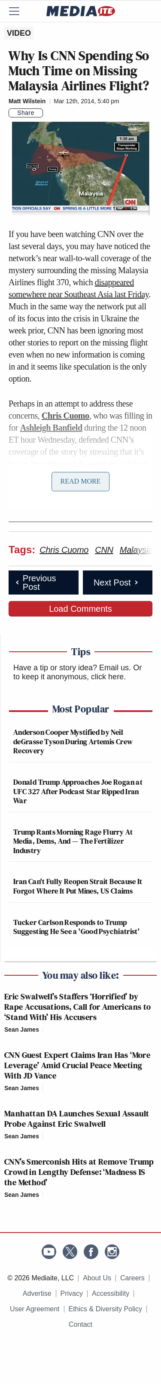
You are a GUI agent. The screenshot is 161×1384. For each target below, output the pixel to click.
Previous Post (35, 582)
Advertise (37, 1293)
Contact (80, 1324)
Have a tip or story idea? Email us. (72, 667)
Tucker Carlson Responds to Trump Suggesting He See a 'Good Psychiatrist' (76, 927)
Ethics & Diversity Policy (106, 1309)
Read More (81, 481)
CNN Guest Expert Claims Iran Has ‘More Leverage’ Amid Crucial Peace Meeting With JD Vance (77, 1065)
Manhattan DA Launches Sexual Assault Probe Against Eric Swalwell (76, 1118)
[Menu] (19, 11)
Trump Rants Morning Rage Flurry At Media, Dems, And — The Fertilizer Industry (73, 841)
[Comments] (48, 113)
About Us (97, 1278)
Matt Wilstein (27, 101)
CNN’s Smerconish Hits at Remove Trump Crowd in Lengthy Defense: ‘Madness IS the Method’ (79, 1172)
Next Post (117, 582)
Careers (132, 1278)
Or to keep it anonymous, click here (77, 672)
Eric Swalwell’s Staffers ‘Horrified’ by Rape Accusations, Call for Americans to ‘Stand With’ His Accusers (77, 1006)
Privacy (72, 1293)
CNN (104, 550)
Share (25, 112)
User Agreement (35, 1309)
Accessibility (110, 1293)
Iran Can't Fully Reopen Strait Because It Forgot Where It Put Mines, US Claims (78, 886)
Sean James (21, 1029)
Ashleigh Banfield (51, 427)
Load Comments (80, 608)
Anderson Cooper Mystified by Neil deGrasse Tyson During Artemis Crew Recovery (73, 741)
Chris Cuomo (65, 415)
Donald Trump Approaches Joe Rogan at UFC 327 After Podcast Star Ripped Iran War (78, 791)
